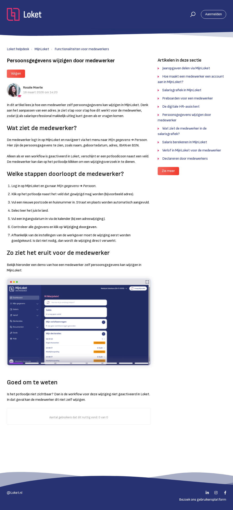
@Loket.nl (14, 493)
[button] (190, 14)
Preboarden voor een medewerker (187, 98)
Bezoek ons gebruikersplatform (202, 499)
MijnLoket (42, 49)
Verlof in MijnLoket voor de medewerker (191, 150)
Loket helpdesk (18, 49)
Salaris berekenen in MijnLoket (184, 142)
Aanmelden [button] (213, 14)
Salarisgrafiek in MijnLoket (181, 90)
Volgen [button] (16, 73)
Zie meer (168, 171)
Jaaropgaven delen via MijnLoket (186, 68)
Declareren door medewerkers (185, 158)
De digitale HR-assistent (181, 106)
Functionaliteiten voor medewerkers (82, 49)
